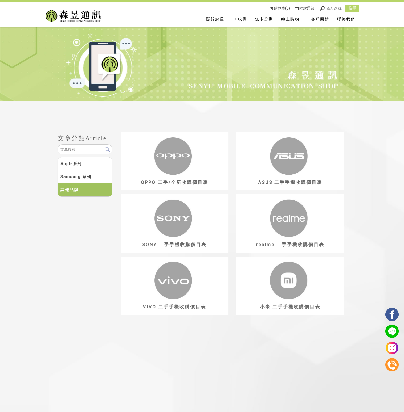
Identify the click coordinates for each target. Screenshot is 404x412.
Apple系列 (71, 163)
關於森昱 (215, 19)
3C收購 (239, 19)
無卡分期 (264, 19)
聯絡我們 (346, 19)
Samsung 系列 (75, 176)
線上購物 (292, 19)
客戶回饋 (320, 19)
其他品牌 (69, 189)
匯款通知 (304, 8)
